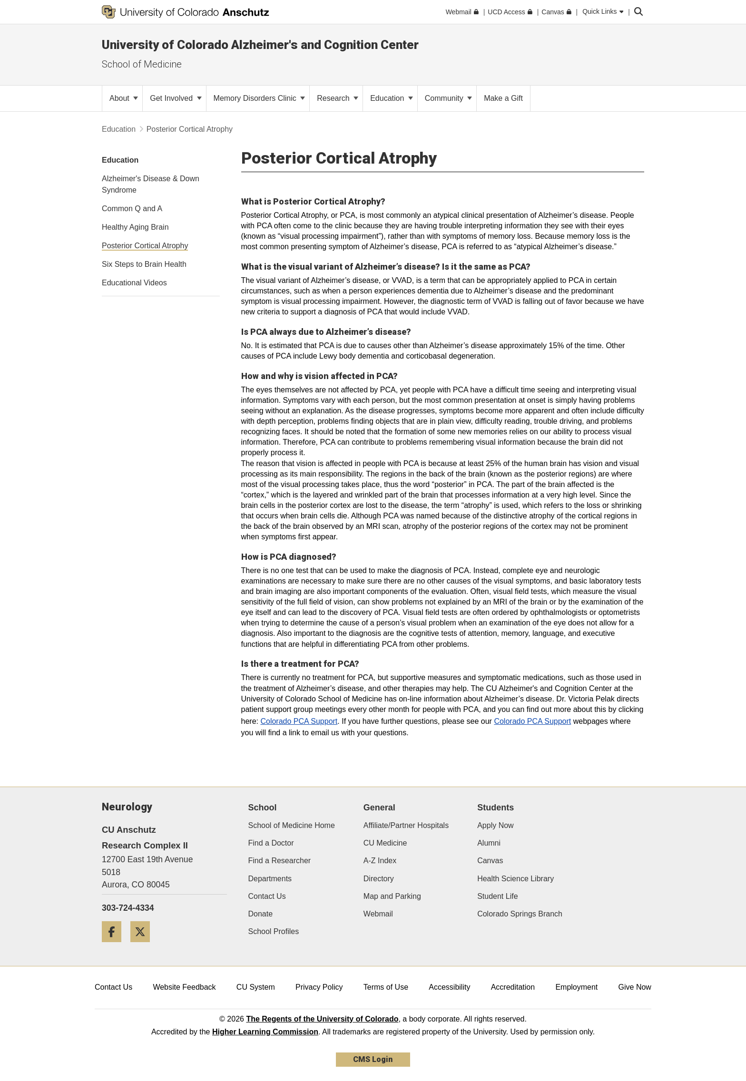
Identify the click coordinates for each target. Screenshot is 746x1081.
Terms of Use (385, 987)
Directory (378, 879)
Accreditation (513, 987)
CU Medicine (385, 843)
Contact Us (267, 896)
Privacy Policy (319, 987)
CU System (255, 987)
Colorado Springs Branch (519, 914)
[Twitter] (143, 946)
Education (391, 98)
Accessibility (449, 987)
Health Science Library (515, 879)
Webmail (378, 914)
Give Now (634, 987)
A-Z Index (379, 861)
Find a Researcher (279, 861)
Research (337, 98)
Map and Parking (392, 896)
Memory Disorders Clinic (259, 98)
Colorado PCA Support (298, 721)
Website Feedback (184, 987)
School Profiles (273, 931)
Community (448, 98)
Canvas (490, 861)
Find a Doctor (271, 843)
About (123, 98)
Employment (576, 987)
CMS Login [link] (373, 1059)
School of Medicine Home (291, 825)
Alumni (489, 843)
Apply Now (495, 825)
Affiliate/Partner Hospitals (406, 825)
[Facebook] (115, 946)
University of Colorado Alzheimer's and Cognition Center (260, 45)
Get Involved (175, 98)
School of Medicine (142, 64)
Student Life (497, 896)
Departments (270, 879)
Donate (260, 914)
